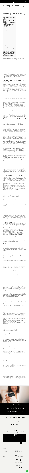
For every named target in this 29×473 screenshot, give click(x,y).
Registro (5, 19)
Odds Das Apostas (6, 50)
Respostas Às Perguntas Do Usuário (8, 47)
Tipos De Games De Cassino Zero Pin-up (9, 24)
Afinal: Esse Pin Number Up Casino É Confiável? (9, 51)
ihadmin (5, 9)
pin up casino (22, 87)
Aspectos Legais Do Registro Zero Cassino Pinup (10, 52)
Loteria (5, 21)
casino (10, 9)
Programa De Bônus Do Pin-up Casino (8, 55)
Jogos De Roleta (6, 31)
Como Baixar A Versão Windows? (8, 27)
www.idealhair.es (17, 463)
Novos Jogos (5, 30)
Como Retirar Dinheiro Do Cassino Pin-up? (9, 20)
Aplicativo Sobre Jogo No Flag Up (8, 44)
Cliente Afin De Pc (6, 32)
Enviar (24, 443)
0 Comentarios (13, 9)
